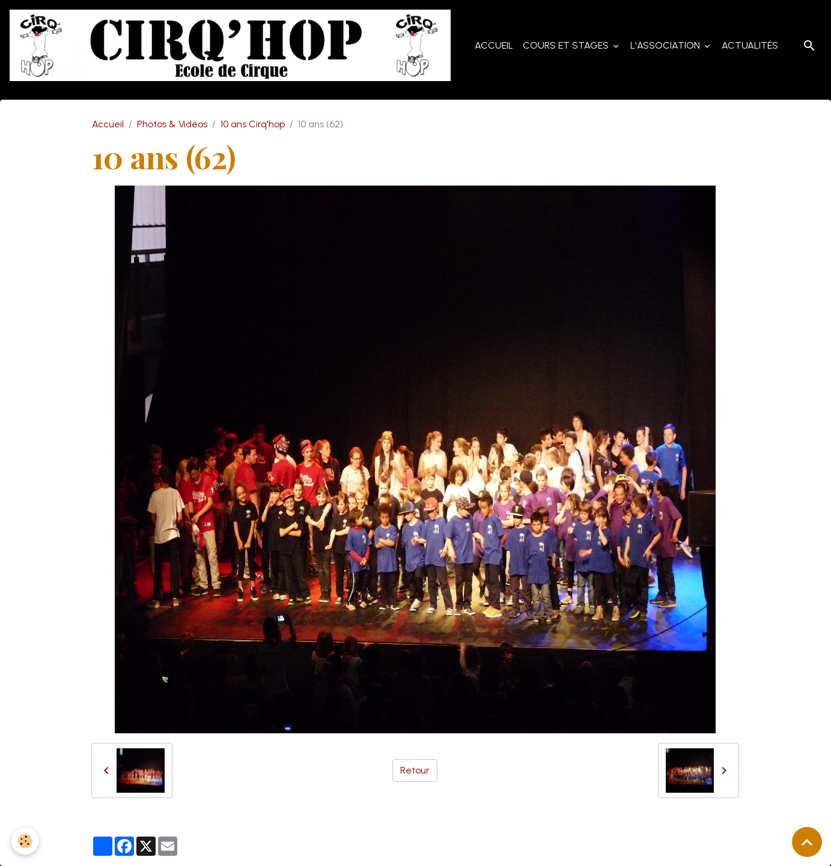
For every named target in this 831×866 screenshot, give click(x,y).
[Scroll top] (807, 842)
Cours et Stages (567, 45)
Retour (415, 770)
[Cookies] (25, 841)
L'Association (666, 45)
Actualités (750, 45)
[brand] (234, 46)
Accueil (494, 45)
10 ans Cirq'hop (253, 124)
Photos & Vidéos (172, 124)
